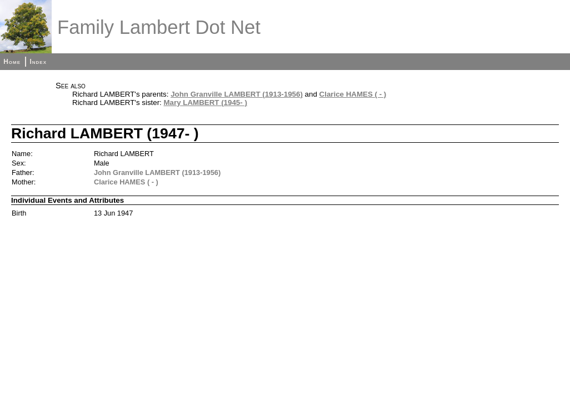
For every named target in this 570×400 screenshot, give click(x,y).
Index (38, 62)
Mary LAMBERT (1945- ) (205, 102)
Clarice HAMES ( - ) (353, 94)
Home (12, 62)
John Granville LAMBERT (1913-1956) (237, 94)
